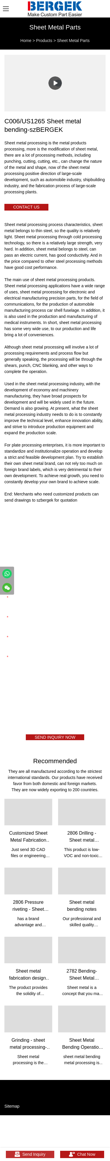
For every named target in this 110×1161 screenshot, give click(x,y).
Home (26, 40)
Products (44, 40)
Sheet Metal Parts (73, 40)
